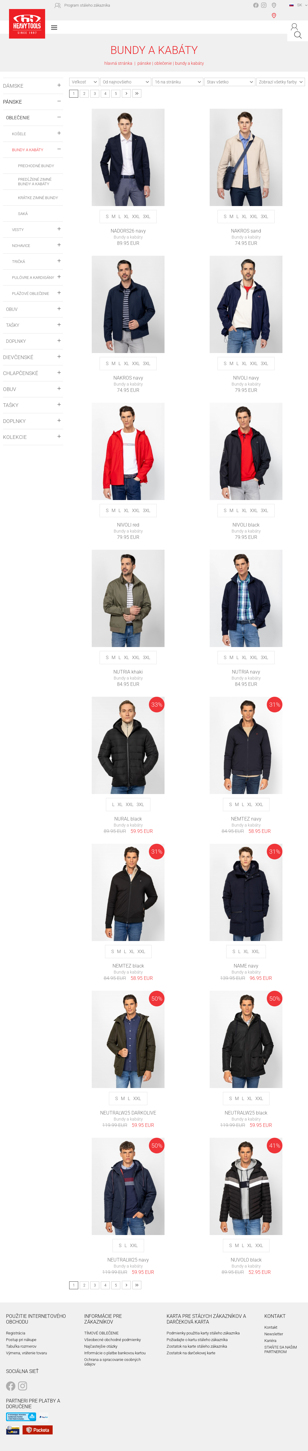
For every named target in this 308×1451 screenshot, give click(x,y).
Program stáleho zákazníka (87, 5)
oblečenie (163, 63)
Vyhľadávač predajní (275, 10)
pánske (144, 63)
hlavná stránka (118, 63)
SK (295, 5)
